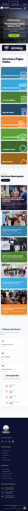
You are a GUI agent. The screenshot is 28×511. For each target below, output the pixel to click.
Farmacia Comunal (5, 476)
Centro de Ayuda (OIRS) (6, 473)
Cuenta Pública (5, 455)
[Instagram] (9, 441)
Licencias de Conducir (6, 478)
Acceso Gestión (21, 508)
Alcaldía (3, 457)
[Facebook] (2, 441)
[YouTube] (13, 441)
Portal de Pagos (5, 469)
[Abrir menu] (25, 8)
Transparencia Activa (6, 450)
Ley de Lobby (4, 453)
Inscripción (14, 35)
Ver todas (5, 180)
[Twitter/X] (6, 441)
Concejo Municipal (5, 459)
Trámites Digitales (5, 471)
